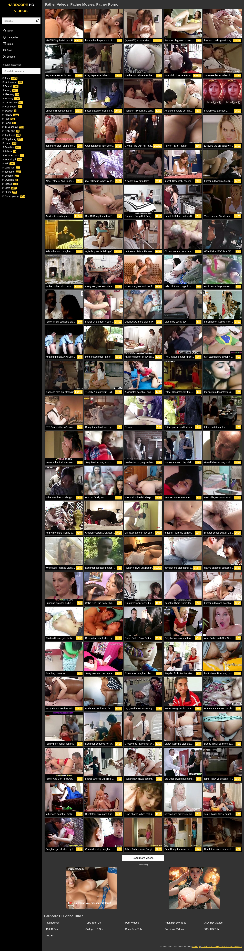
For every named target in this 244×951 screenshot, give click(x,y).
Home (8, 31)
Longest (9, 56)
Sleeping (10, 94)
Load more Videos (143, 857)
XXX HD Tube (212, 929)
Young (10, 90)
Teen (9, 78)
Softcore (10, 175)
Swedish (10, 179)
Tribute (9, 151)
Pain (8, 118)
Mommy (11, 98)
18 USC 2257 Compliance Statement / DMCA (221, 946)
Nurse (9, 143)
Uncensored (12, 102)
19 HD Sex (52, 929)
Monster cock (13, 155)
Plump (9, 192)
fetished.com (53, 922)
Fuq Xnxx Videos (174, 929)
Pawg (9, 123)
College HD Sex (94, 929)
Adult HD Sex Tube (175, 922)
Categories (10, 37)
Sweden (9, 110)
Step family (12, 139)
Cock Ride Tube (134, 929)
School (10, 86)
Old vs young (13, 196)
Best (7, 50)
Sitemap (196, 946)
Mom (9, 188)
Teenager (11, 171)
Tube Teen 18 (93, 922)
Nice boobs (12, 106)
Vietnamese (12, 82)
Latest (8, 44)
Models (10, 184)
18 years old (13, 127)
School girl (12, 159)
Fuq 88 (50, 935)
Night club (10, 131)
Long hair (11, 167)
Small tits (11, 147)
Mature (10, 114)
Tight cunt (11, 135)
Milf (8, 163)
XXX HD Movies (213, 922)
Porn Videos (132, 922)
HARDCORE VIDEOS (20, 8)
